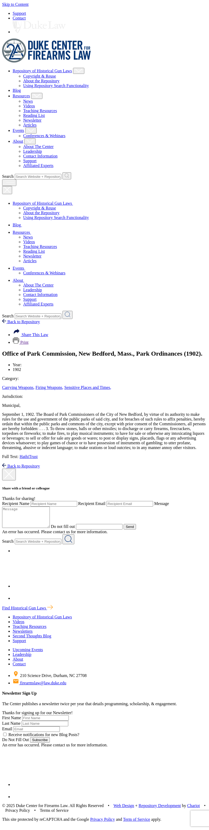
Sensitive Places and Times (87, 387)
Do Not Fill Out (15, 743)
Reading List (34, 115)
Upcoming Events (28, 653)
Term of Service (136, 823)
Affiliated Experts (38, 165)
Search (8, 176)
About (18, 141)
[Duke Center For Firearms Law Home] (46, 61)
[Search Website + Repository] (66, 175)
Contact (19, 18)
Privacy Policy (102, 823)
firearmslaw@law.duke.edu (39, 687)
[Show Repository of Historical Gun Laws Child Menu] (78, 71)
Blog (17, 90)
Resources (21, 96)
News (28, 101)
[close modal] (9, 474)
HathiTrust (29, 456)
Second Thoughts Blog (32, 640)
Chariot (193, 809)
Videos (29, 106)
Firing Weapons (49, 387)
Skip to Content (15, 4)
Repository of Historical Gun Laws (42, 71)
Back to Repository (21, 321)
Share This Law (30, 334)
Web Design (124, 809)
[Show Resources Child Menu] (36, 96)
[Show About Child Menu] (30, 141)
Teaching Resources (40, 110)
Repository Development (160, 809)
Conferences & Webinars (44, 135)
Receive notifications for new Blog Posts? (41, 738)
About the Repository (41, 81)
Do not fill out (68, 530)
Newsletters (23, 635)
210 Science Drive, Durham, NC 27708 (50, 679)
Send (135, 531)
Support (19, 13)
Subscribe (40, 744)
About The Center (38, 146)
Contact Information (40, 156)
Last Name (11, 727)
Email (7, 733)
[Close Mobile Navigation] (7, 190)
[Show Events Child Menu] (31, 130)
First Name (11, 721)
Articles (30, 125)
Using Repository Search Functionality (56, 85)
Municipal (11, 405)
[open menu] (9, 182)
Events (18, 130)
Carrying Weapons (18, 387)
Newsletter (32, 120)
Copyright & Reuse (39, 76)
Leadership (32, 151)
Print (20, 342)
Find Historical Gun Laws (27, 612)
